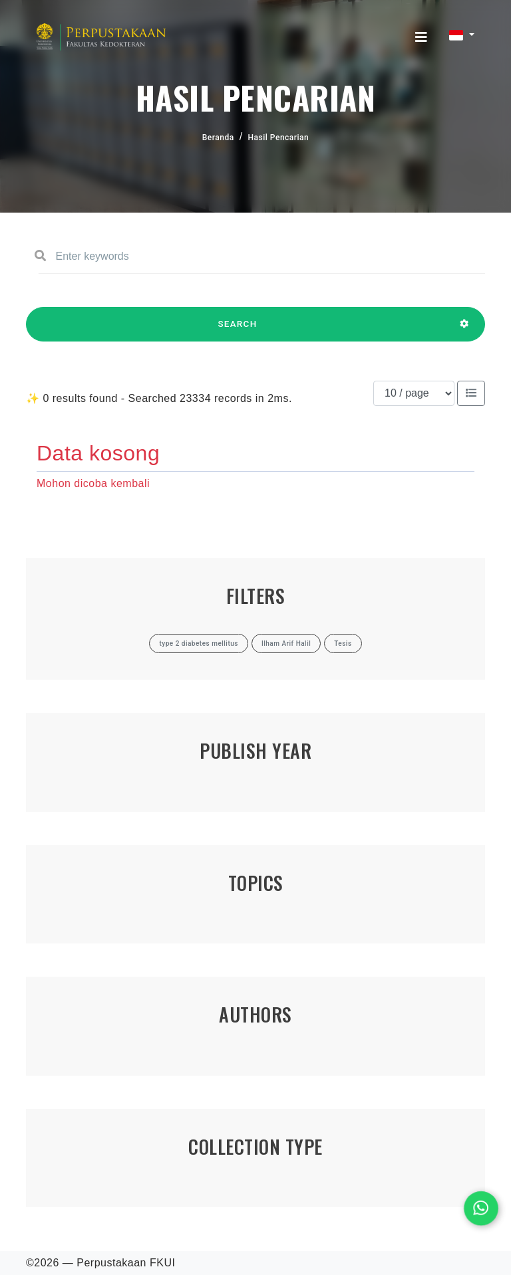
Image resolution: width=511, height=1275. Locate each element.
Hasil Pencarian (278, 137)
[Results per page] (413, 393)
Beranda (218, 137)
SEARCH (237, 330)
